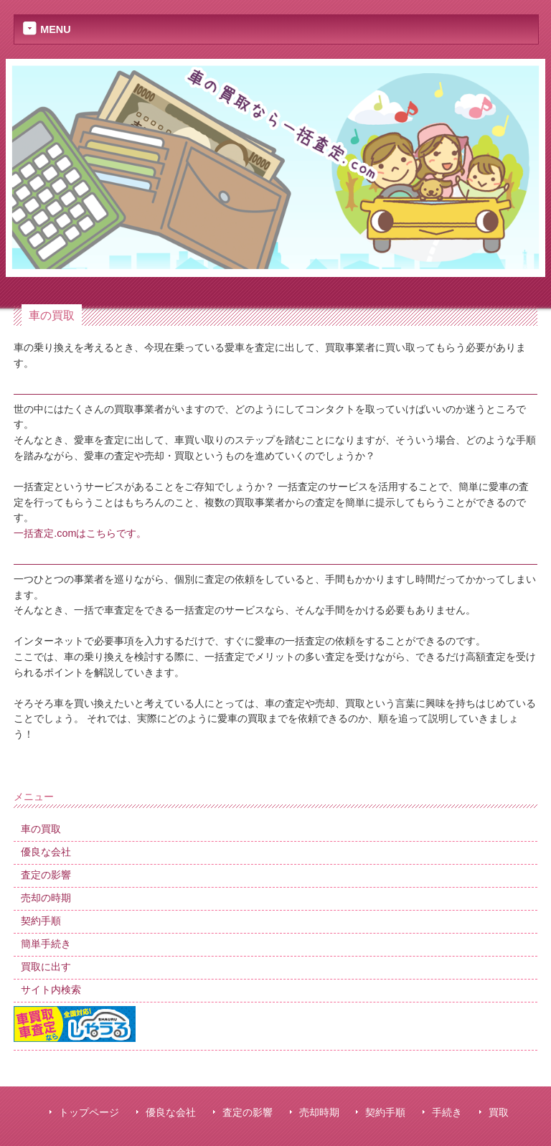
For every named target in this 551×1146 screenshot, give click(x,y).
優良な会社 (171, 1112)
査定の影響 (247, 1112)
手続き (447, 1112)
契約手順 (385, 1112)
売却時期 (319, 1112)
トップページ (89, 1112)
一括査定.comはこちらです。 (80, 533)
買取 (499, 1112)
